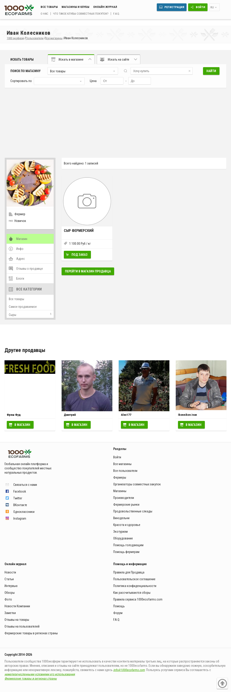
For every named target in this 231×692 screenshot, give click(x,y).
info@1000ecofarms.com (129, 670)
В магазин (22, 425)
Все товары (49, 7)
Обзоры (10, 592)
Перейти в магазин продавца (88, 271)
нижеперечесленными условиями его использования (40, 674)
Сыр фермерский (79, 230)
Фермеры (119, 477)
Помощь (119, 606)
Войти (200, 7)
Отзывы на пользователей (22, 626)
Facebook (19, 491)
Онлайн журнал (105, 7)
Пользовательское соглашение (134, 579)
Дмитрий (70, 414)
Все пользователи (125, 471)
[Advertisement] (115, 121)
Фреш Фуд (14, 414)
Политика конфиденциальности (134, 586)
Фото (8, 599)
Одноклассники (24, 512)
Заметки (10, 613)
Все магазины (122, 464)
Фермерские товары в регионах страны (31, 633)
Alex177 (126, 414)
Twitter (17, 498)
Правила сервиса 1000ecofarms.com (137, 599)
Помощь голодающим (128, 545)
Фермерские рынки (126, 504)
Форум (117, 613)
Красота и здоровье (126, 525)
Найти (211, 71)
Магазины (119, 491)
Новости (10, 572)
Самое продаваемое (23, 306)
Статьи (9, 579)
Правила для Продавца (128, 572)
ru (212, 7)
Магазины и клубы (75, 7)
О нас (44, 13)
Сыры (12, 315)
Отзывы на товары (17, 619)
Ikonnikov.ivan (187, 414)
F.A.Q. (116, 13)
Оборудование (123, 538)
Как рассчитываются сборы (131, 592)
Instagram (19, 518)
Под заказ (80, 254)
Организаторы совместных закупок (137, 484)
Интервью (11, 586)
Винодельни (121, 518)
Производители (123, 498)
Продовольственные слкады (132, 511)
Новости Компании (17, 606)
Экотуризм (120, 531)
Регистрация (174, 7)
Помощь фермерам (126, 552)
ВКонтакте (20, 505)
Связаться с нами (25, 484)
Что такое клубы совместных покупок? (81, 13)
